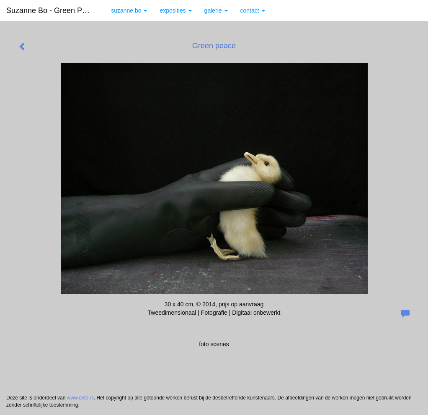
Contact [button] (252, 10)
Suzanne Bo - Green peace (52, 10)
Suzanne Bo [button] (129, 10)
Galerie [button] (216, 10)
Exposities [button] (175, 10)
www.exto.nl (80, 398)
